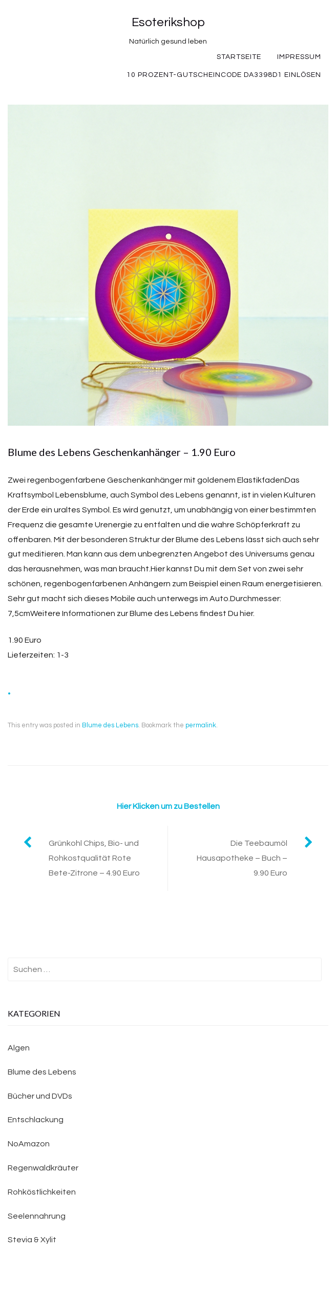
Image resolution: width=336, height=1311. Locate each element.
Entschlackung (36, 1120)
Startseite (239, 57)
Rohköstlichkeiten (42, 1192)
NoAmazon (29, 1144)
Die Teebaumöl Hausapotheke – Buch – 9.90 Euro (242, 858)
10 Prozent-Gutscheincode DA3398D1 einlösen (224, 74)
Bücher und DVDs (40, 1096)
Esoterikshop (168, 22)
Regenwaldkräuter (43, 1168)
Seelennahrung (37, 1216)
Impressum (299, 57)
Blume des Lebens (110, 725)
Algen (19, 1048)
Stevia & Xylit (32, 1240)
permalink (200, 725)
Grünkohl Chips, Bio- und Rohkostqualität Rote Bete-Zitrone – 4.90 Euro (94, 858)
